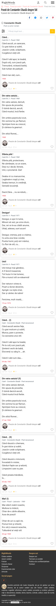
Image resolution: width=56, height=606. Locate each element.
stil (39, 83)
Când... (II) (7, 437)
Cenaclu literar (7, 564)
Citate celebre (7, 556)
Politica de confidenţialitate (39, 562)
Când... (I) (6, 320)
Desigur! (6, 212)
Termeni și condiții (36, 559)
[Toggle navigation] (52, 2)
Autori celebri (6, 559)
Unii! (4, 261)
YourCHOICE (15, 602)
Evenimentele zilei (8, 569)
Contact (32, 564)
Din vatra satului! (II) (11, 378)
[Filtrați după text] (28, 31)
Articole (4, 572)
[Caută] (52, 31)
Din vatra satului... (10, 95)
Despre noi (33, 556)
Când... (5, 37)
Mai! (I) (5, 498)
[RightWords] (2, 6)
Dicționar (5, 567)
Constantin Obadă (12, 23)
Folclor (4, 562)
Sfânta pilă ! (7, 154)
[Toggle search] (45, 2)
